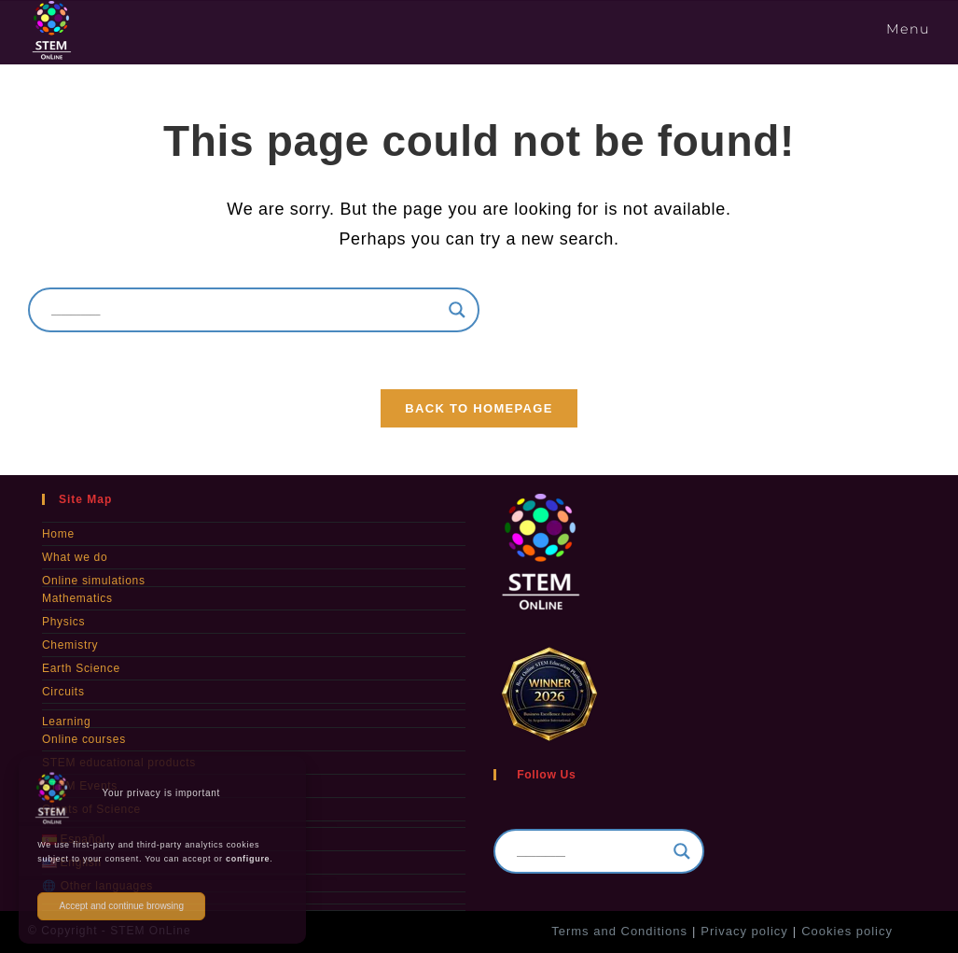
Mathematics (77, 598)
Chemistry (70, 645)
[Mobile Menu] (905, 29)
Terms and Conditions (619, 931)
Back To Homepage (478, 408)
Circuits (63, 691)
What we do (74, 557)
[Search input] (245, 310)
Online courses (84, 739)
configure (248, 858)
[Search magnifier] (457, 310)
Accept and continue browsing (122, 906)
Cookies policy (847, 931)
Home (58, 533)
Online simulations (94, 580)
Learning (66, 721)
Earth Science (81, 668)
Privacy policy (744, 931)
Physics (63, 621)
